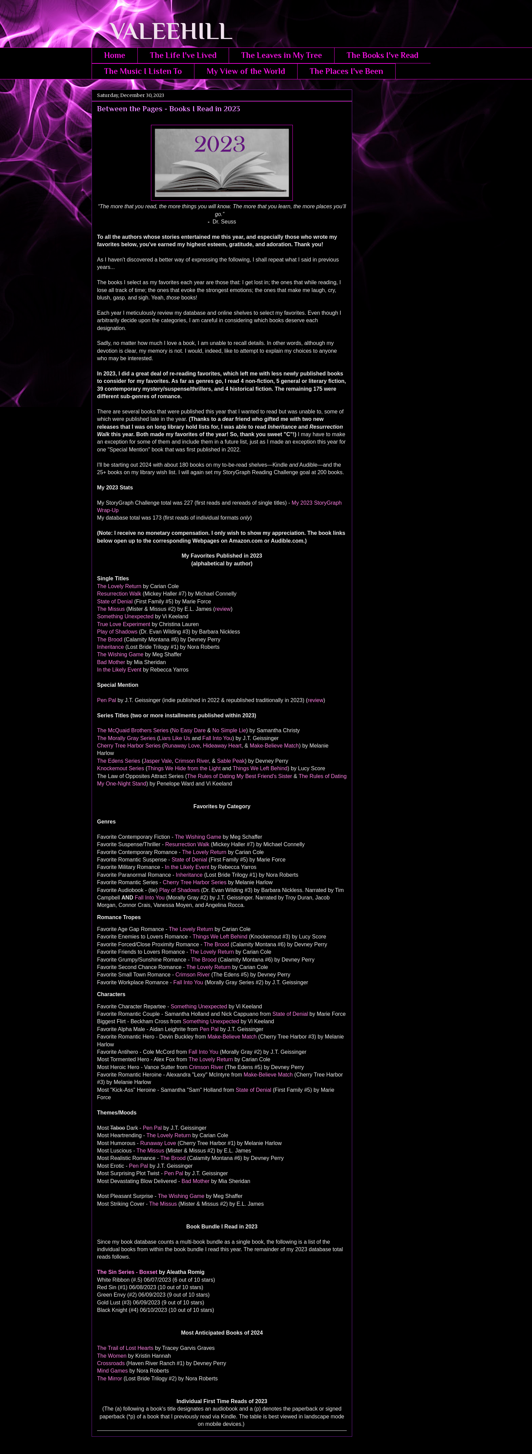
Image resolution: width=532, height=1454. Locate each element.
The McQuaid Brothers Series (133, 730)
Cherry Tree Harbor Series (129, 746)
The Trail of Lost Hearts (125, 1348)
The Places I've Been (346, 71)
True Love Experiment (123, 624)
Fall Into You (217, 738)
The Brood (109, 639)
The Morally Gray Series (126, 738)
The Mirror (109, 1378)
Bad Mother (111, 662)
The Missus (111, 609)
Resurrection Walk (119, 594)
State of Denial (115, 601)
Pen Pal (106, 700)
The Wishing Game (120, 654)
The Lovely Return (119, 586)
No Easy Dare (189, 730)
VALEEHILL (162, 31)
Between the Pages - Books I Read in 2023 (168, 108)
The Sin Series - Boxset (127, 1272)
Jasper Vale (158, 761)
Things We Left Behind (260, 768)
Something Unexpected (125, 616)
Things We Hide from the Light (184, 768)
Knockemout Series (120, 768)
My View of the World (246, 71)
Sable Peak (231, 761)
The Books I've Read (382, 55)
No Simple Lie (229, 730)
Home (114, 55)
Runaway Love (182, 746)
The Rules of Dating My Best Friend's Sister (239, 776)
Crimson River (192, 761)
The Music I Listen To (143, 71)
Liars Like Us (174, 738)
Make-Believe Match (274, 746)
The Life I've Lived (183, 55)
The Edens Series (118, 761)
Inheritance (110, 647)
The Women (112, 1356)
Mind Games (112, 1371)
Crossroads (111, 1363)
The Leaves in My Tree (281, 55)
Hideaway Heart (222, 746)
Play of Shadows (117, 632)
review (223, 609)
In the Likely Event (119, 670)
